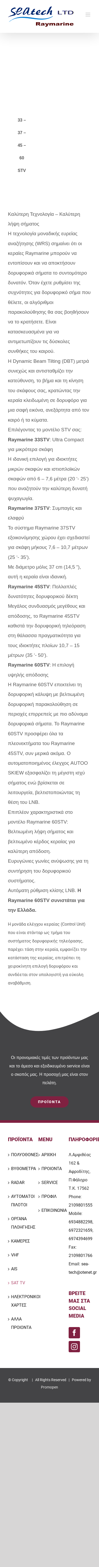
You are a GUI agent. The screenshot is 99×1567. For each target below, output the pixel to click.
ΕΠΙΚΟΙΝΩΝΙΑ (49, 1210)
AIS (14, 1268)
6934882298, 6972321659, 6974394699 (81, 1230)
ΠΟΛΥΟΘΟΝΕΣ (19, 1154)
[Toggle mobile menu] (88, 14)
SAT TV (18, 1282)
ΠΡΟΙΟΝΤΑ (49, 1168)
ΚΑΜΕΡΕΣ (19, 1241)
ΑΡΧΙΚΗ (48, 1154)
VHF (15, 1254)
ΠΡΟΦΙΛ (48, 1196)
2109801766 (80, 1255)
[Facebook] (74, 1332)
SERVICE (49, 1182)
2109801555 (80, 1205)
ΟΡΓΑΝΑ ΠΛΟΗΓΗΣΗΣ (19, 1223)
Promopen (49, 1387)
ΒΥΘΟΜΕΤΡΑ (19, 1168)
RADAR (18, 1182)
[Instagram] (74, 1346)
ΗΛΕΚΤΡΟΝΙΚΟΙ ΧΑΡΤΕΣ (19, 1301)
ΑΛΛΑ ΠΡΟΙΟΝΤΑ (19, 1323)
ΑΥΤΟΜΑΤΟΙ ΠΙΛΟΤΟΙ (19, 1200)
